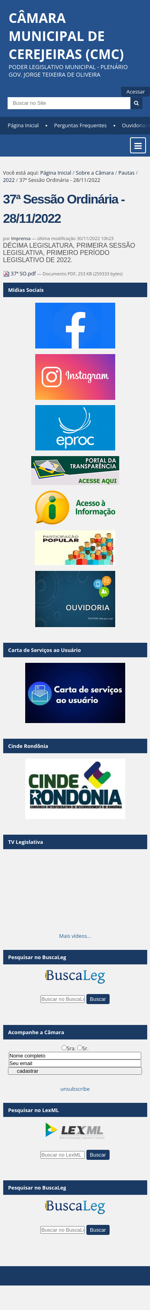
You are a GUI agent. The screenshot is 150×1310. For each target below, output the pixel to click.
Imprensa (20, 238)
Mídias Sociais (26, 289)
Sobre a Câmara (95, 172)
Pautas (126, 172)
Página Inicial (23, 125)
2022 (9, 179)
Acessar (135, 91)
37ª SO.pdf (20, 273)
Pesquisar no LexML (33, 1110)
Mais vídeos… (75, 935)
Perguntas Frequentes (80, 125)
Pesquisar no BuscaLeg (37, 957)
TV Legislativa (25, 841)
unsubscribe (75, 1088)
